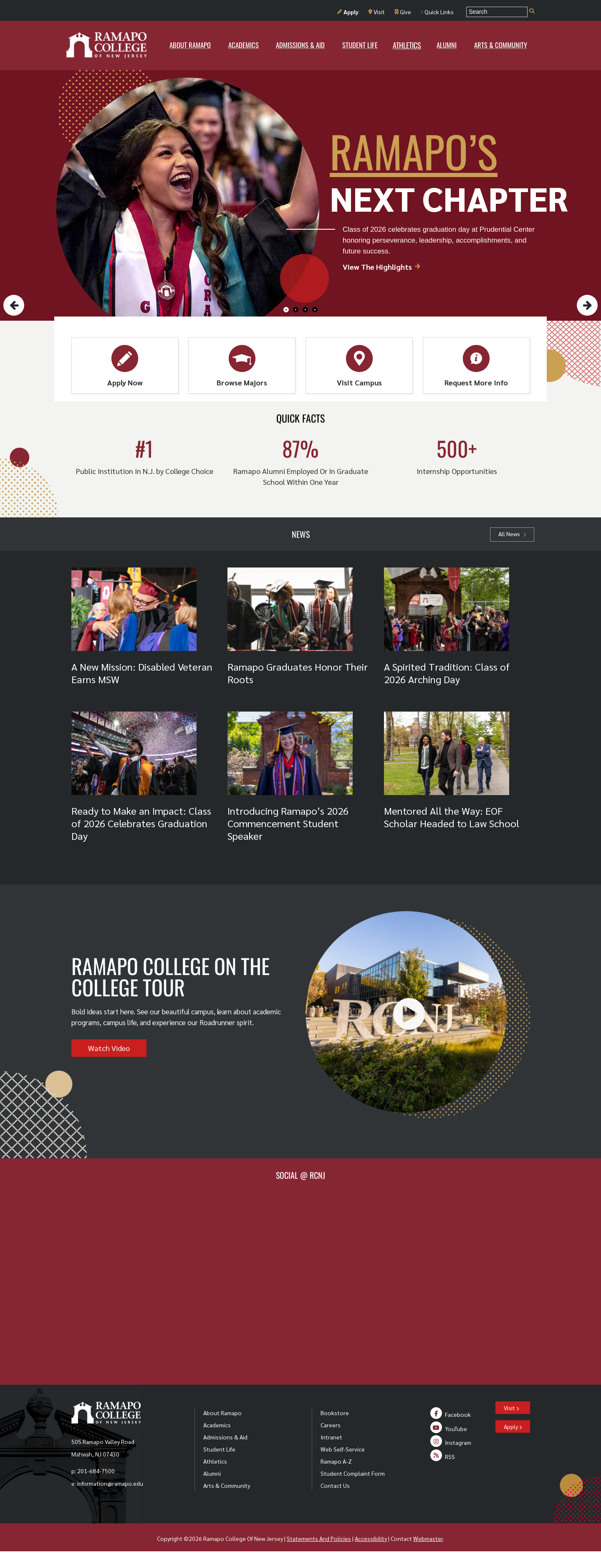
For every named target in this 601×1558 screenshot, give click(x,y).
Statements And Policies (319, 1538)
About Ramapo (222, 1412)
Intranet (331, 1437)
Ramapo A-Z (336, 1461)
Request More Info (476, 366)
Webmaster (428, 1538)
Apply (348, 11)
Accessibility (371, 1538)
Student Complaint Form (353, 1473)
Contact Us (335, 1485)
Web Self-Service (343, 1449)
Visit (377, 11)
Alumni (212, 1473)
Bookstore (335, 1412)
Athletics (215, 1461)
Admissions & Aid (225, 1437)
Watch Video (109, 1048)
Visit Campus (359, 366)
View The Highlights (382, 266)
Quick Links (437, 11)
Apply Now (125, 366)
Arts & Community (226, 1485)
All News (512, 533)
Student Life (219, 1449)
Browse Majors (242, 366)
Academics (217, 1425)
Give (403, 11)
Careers (331, 1425)
